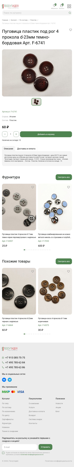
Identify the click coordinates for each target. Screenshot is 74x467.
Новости (59, 403)
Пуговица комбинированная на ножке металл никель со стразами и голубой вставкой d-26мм (54, 236)
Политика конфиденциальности (58, 461)
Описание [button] (8, 148)
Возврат (32, 415)
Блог (58, 411)
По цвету (5, 415)
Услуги (32, 407)
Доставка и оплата (37, 411)
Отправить (45, 447)
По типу (5, 403)
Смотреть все (64, 177)
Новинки (5, 427)
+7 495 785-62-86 (15, 367)
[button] (69, 12)
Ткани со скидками (10, 431)
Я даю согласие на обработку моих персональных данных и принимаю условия (28, 453)
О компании (34, 403)
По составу (6, 407)
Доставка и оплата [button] (26, 148)
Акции (58, 407)
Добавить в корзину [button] (46, 134)
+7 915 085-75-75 (15, 357)
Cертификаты (8, 419)
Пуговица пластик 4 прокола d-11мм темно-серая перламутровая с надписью (19, 235)
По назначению (8, 411)
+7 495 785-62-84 (15, 362)
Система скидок (35, 419)
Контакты (33, 423)
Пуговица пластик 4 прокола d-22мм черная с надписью (17, 319)
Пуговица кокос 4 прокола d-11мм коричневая (52, 319)
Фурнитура (6, 423)
